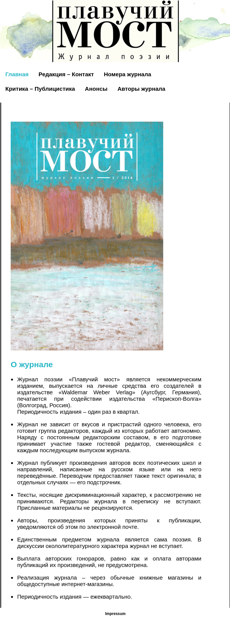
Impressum (115, 614)
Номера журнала (127, 74)
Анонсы (96, 88)
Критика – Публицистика (40, 88)
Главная (17, 74)
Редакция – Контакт (66, 74)
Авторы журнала (141, 88)
